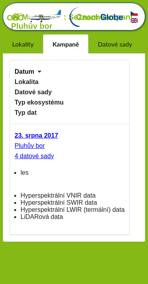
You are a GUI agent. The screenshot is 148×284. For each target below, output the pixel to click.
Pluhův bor (30, 145)
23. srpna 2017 (36, 135)
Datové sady (115, 44)
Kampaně (65, 44)
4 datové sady (34, 156)
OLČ (34, 17)
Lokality (23, 44)
